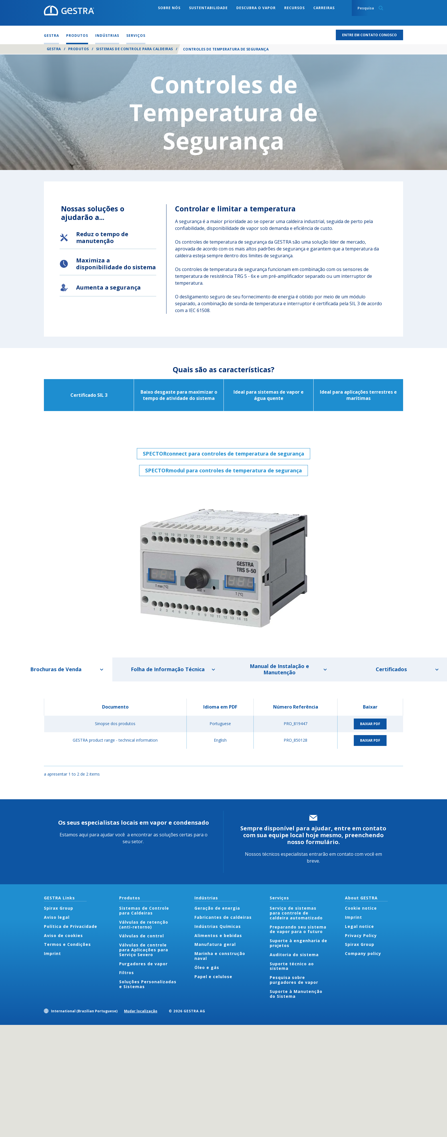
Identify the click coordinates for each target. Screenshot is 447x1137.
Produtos (78, 48)
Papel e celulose (213, 976)
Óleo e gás (206, 967)
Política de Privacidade (70, 926)
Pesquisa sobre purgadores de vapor (294, 980)
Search (381, 8)
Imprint (52, 953)
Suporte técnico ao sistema (292, 966)
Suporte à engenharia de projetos (298, 943)
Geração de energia (217, 908)
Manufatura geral (215, 944)
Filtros (126, 972)
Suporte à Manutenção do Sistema (296, 994)
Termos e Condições (67, 944)
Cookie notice (361, 908)
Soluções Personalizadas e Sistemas (147, 984)
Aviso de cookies (63, 935)
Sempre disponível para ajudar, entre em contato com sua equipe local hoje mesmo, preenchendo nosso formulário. (313, 835)
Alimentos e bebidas (218, 935)
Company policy (363, 953)
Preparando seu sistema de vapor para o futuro (298, 929)
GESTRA (54, 48)
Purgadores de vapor (143, 963)
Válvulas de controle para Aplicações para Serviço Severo (143, 949)
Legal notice (359, 926)
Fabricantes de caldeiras (223, 917)
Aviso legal (57, 917)
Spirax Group (58, 908)
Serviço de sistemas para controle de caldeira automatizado (296, 912)
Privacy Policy (361, 935)
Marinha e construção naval (219, 956)
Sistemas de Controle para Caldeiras (134, 48)
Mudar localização (140, 1011)
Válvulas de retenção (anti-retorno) (143, 924)
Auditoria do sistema (294, 954)
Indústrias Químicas (217, 926)
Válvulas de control (141, 935)
